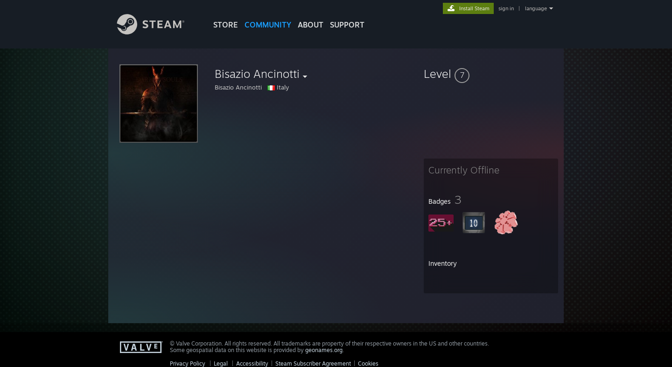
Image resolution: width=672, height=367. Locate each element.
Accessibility (252, 363)
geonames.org (324, 349)
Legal (221, 363)
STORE (225, 24)
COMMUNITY (268, 24)
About (310, 24)
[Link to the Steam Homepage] (158, 32)
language (536, 8)
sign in (506, 8)
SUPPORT (347, 24)
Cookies (368, 363)
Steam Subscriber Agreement (313, 363)
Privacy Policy (187, 363)
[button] (491, 73)
